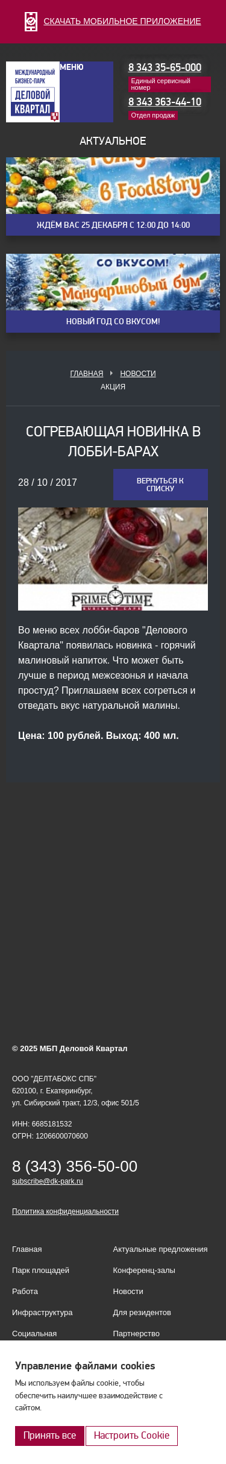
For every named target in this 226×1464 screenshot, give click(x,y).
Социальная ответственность (42, 1338)
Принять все (50, 1435)
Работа (25, 1291)
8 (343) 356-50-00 (74, 1166)
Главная (86, 373)
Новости (137, 373)
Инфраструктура (42, 1312)
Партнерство (136, 1333)
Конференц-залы (144, 1270)
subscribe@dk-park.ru (47, 1181)
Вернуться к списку (160, 485)
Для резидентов (142, 1312)
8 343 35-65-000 (164, 68)
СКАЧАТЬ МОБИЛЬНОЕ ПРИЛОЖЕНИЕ (113, 21)
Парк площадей (40, 1270)
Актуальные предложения (160, 1249)
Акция (113, 387)
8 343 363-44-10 (164, 102)
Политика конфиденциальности (65, 1211)
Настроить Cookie (131, 1435)
